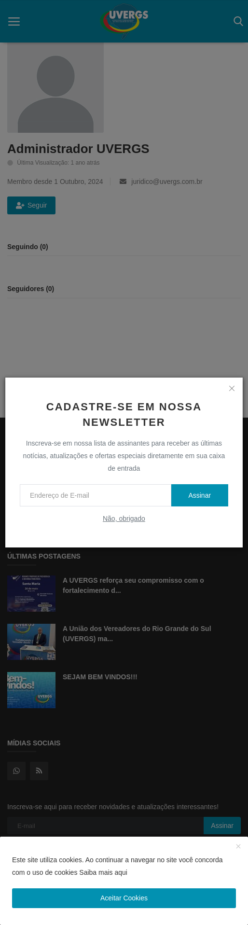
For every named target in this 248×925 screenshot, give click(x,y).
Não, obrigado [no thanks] (124, 518)
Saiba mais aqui (103, 872)
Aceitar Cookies (124, 898)
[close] (232, 388)
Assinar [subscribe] (199, 495)
